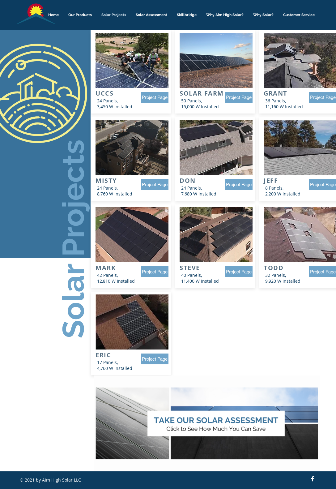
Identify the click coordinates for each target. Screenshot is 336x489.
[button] (80, 15)
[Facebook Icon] (312, 478)
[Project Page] (154, 97)
